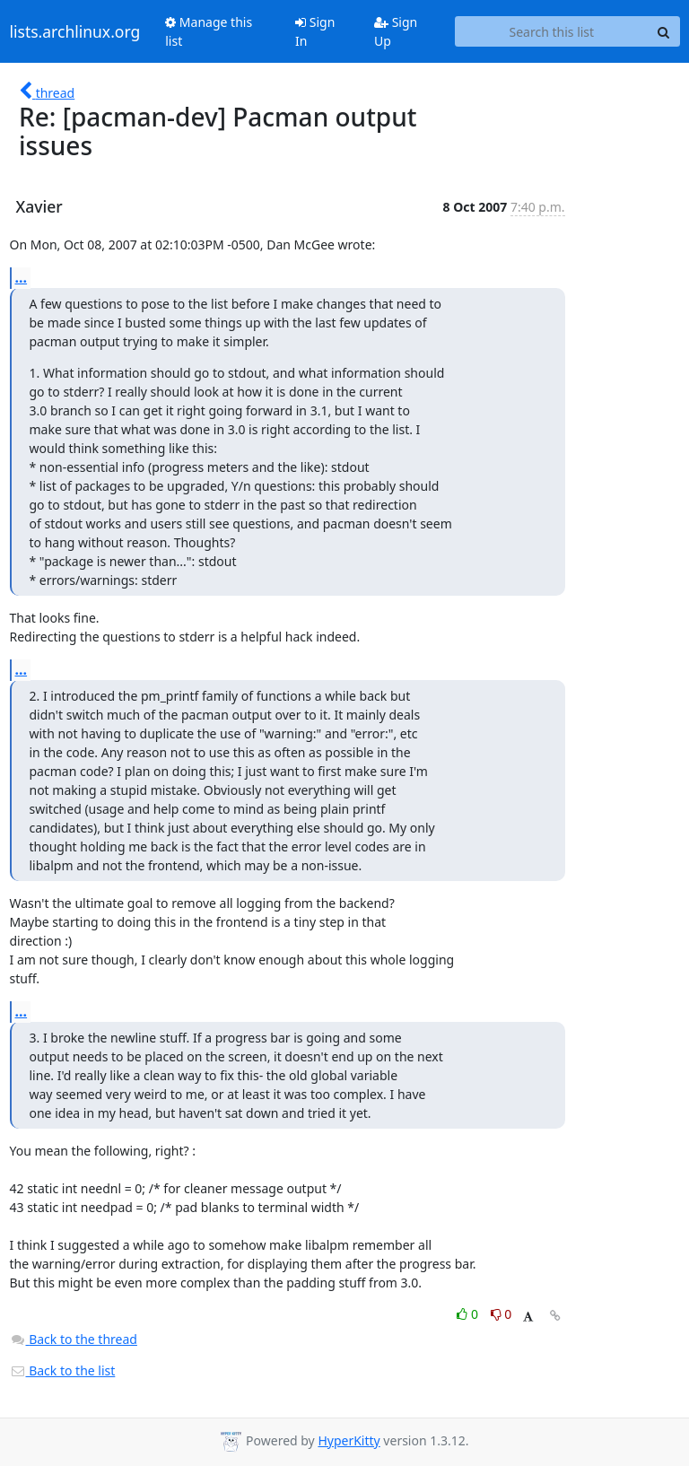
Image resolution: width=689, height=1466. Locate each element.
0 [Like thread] (469, 1313)
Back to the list (63, 1370)
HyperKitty (348, 1440)
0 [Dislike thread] (501, 1313)
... (21, 277)
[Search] (664, 31)
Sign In (315, 31)
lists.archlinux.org (75, 31)
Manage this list (208, 31)
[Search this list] (551, 31)
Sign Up (395, 31)
